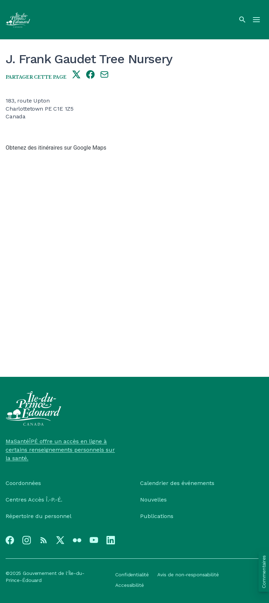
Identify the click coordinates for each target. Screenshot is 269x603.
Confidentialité (132, 574)
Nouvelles (153, 499)
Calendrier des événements (177, 483)
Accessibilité (129, 585)
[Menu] (256, 20)
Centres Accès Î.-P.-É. (34, 499)
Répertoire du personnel (38, 516)
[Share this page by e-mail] (104, 75)
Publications (156, 516)
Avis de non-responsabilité (188, 574)
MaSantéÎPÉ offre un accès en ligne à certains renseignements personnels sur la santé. (60, 449)
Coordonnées (23, 483)
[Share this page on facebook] (90, 75)
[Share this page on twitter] (76, 75)
